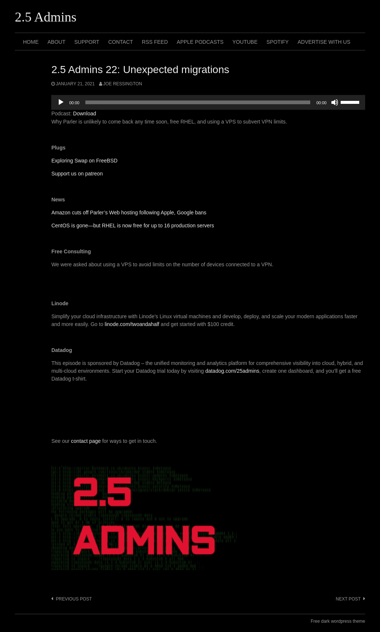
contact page (86, 441)
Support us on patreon (77, 174)
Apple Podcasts (200, 42)
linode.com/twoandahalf (132, 324)
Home (31, 42)
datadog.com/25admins (232, 371)
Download (84, 113)
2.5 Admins (45, 17)
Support (86, 42)
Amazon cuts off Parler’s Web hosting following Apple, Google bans (128, 212)
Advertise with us (324, 42)
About (56, 42)
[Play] (61, 102)
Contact (120, 42)
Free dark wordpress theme (338, 621)
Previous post (74, 599)
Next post (348, 599)
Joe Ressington (122, 83)
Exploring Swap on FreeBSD (84, 161)
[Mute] (334, 102)
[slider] (198, 102)
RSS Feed (155, 42)
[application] (208, 102)
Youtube (245, 42)
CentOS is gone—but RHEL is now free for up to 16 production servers (132, 225)
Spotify (277, 42)
